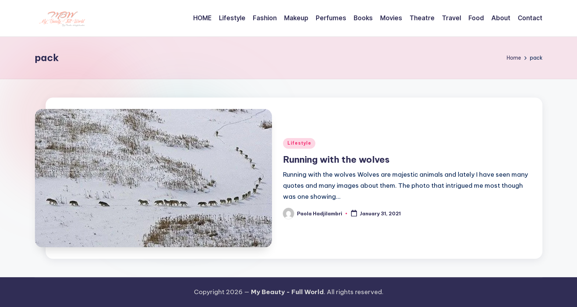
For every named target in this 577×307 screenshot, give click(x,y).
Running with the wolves (336, 159)
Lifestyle (299, 143)
